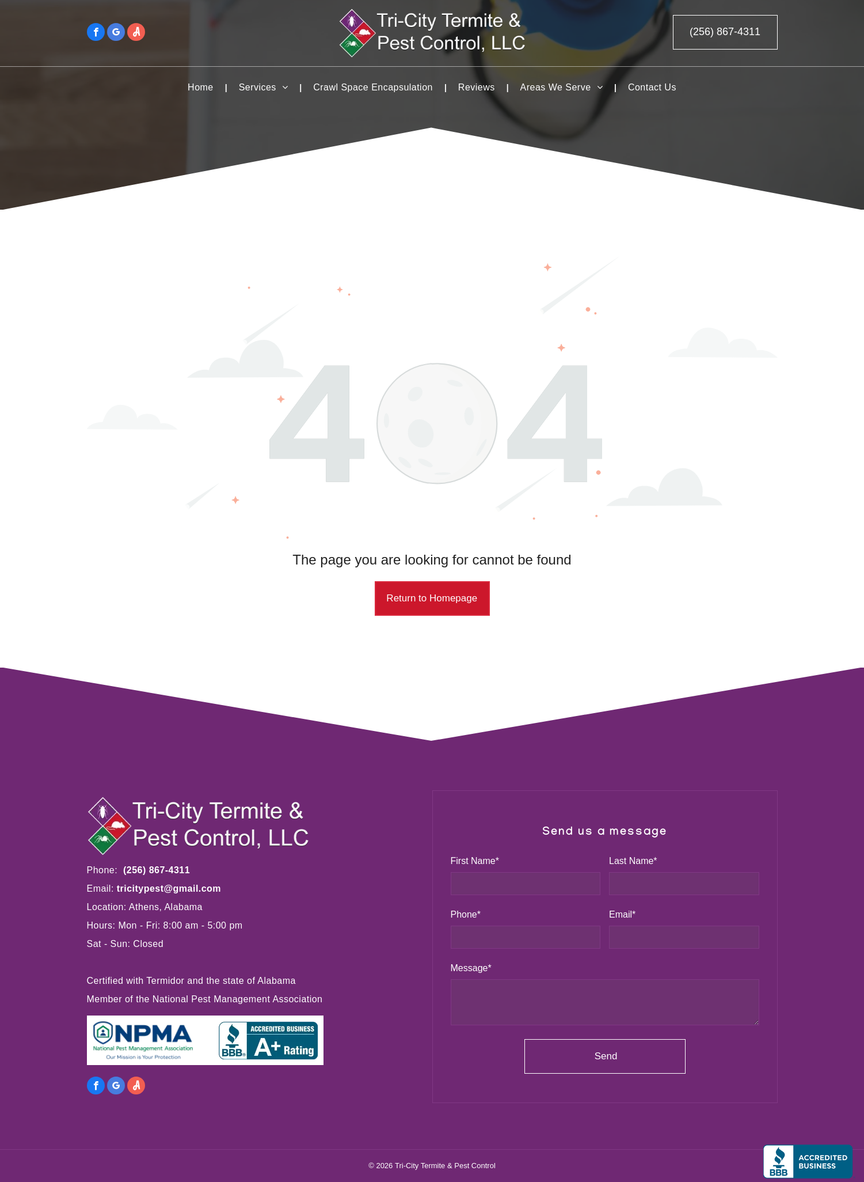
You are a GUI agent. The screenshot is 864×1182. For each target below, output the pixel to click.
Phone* (466, 914)
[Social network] (136, 33)
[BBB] (263, 1040)
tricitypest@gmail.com (169, 888)
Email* (622, 914)
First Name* (475, 861)
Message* (471, 968)
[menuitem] (201, 87)
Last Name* (633, 861)
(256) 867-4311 (156, 870)
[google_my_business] (116, 33)
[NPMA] (147, 1040)
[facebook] (96, 33)
